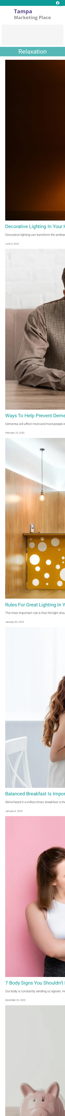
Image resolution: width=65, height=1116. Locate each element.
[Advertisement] (32, 36)
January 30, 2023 (14, 622)
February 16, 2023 (14, 432)
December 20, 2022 (15, 1000)
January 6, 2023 (14, 811)
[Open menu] (60, 4)
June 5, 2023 (12, 243)
